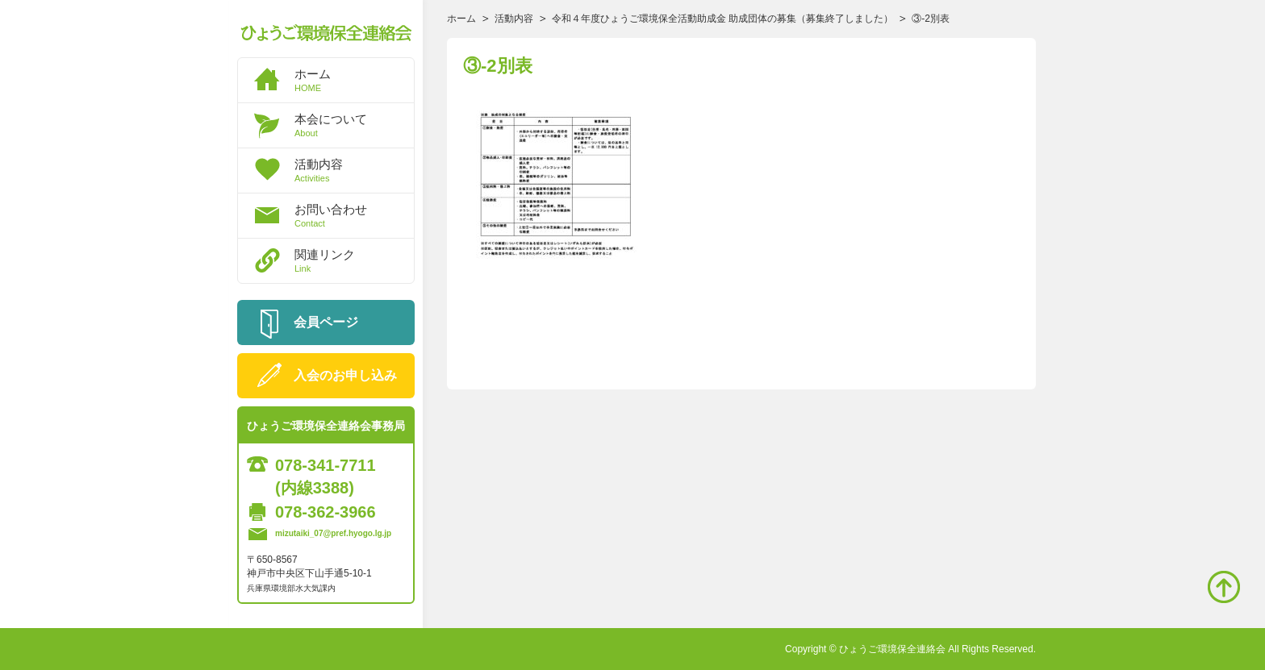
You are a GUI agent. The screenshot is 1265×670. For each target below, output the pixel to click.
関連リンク (354, 260)
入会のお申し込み (345, 375)
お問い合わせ (354, 215)
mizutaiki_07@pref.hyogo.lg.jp (333, 533)
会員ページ (326, 322)
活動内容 (354, 170)
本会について (354, 125)
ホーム (354, 80)
